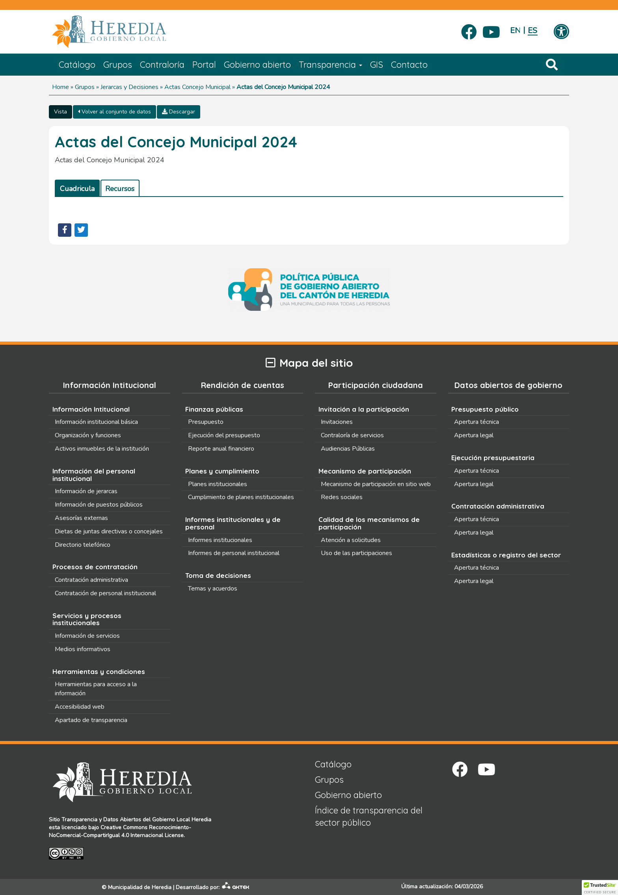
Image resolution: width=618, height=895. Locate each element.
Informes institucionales (220, 540)
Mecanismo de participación (364, 471)
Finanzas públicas (214, 409)
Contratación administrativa (91, 580)
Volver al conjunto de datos (114, 111)
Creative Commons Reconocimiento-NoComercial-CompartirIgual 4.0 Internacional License (120, 831)
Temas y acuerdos (212, 588)
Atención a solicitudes (351, 540)
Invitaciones (337, 422)
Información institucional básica (96, 422)
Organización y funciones (88, 435)
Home (60, 87)
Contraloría (162, 64)
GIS (376, 64)
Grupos (117, 64)
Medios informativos (82, 649)
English (515, 30)
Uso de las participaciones (356, 553)
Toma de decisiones (218, 575)
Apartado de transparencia (91, 720)
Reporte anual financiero (221, 448)
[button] (600, 887)
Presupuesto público (485, 409)
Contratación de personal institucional (105, 593)
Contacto (409, 64)
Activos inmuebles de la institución (102, 448)
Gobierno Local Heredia (181, 819)
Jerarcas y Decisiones (129, 87)
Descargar (178, 111)
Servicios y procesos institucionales (86, 619)
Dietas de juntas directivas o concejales (109, 531)
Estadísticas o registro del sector (506, 555)
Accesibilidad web (79, 706)
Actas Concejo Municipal (197, 87)
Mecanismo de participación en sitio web (376, 484)
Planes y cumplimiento (222, 471)
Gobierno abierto (257, 64)
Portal (204, 64)
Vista (60, 111)
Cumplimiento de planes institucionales (241, 497)
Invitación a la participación (363, 409)
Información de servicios (87, 635)
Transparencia (330, 64)
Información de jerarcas (86, 491)
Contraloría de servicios (352, 435)
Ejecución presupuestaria (492, 457)
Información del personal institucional (93, 475)
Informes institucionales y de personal (233, 523)
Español (533, 30)
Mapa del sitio (309, 363)
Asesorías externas (81, 518)
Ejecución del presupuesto (224, 435)
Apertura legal (473, 435)
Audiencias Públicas (348, 448)
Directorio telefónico (82, 544)
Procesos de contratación (95, 567)
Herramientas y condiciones (98, 671)
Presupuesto (205, 422)
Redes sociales (342, 497)
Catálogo (77, 64)
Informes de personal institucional (233, 553)
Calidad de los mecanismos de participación (369, 523)
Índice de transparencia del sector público (369, 816)
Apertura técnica (476, 422)
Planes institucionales (217, 484)
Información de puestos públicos (99, 504)
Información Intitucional (91, 409)
